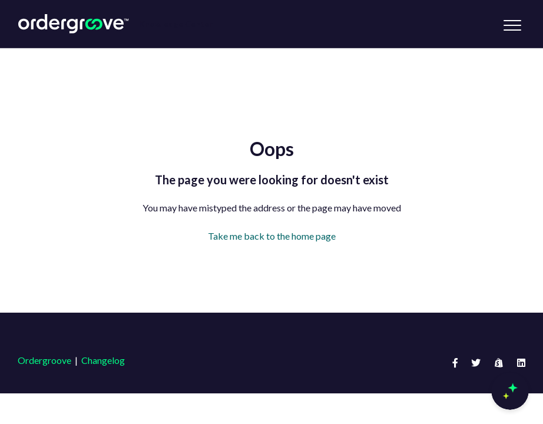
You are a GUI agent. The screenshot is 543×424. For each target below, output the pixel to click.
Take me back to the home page (272, 235)
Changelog (103, 360)
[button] (512, 25)
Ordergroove (44, 360)
